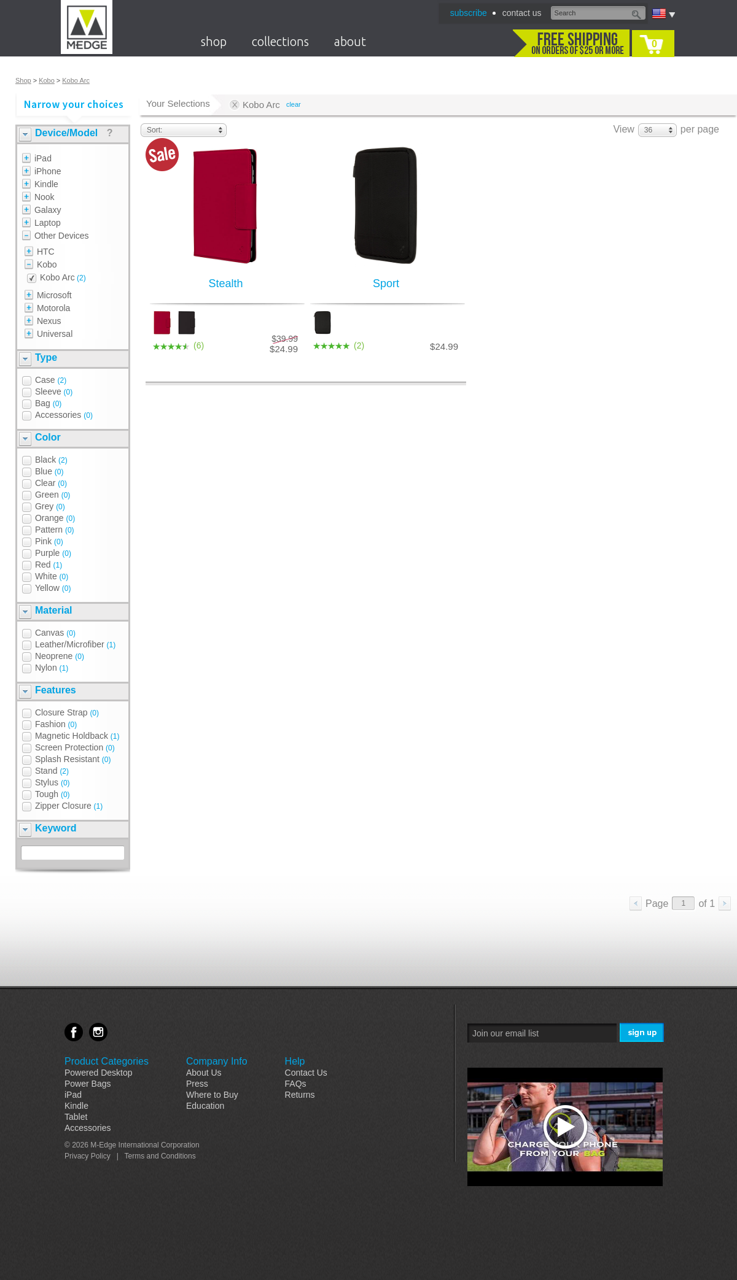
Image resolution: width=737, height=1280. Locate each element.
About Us (204, 1073)
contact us (522, 13)
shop (214, 41)
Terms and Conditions (160, 1156)
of (706, 903)
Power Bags (87, 1084)
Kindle (76, 1106)
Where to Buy (212, 1095)
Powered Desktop (98, 1073)
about (350, 41)
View (623, 129)
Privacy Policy (87, 1156)
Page (656, 903)
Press (197, 1084)
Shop (23, 80)
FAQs (295, 1084)
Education (205, 1106)
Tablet (75, 1117)
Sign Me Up (643, 1033)
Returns (300, 1095)
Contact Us (306, 1073)
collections (280, 41)
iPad (73, 1095)
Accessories (87, 1128)
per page (699, 129)
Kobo (47, 80)
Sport (386, 283)
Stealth (225, 283)
